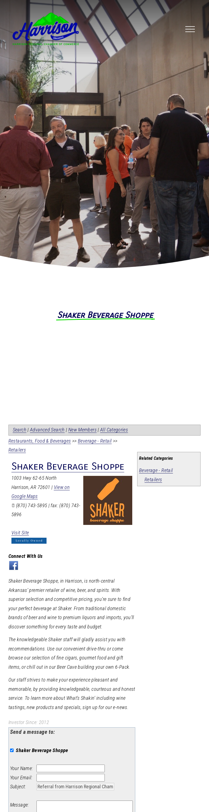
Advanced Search (47, 430)
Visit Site (20, 533)
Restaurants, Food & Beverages (39, 441)
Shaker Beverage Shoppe (67, 466)
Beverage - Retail (156, 470)
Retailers (153, 480)
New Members (82, 430)
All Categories (114, 430)
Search (19, 430)
